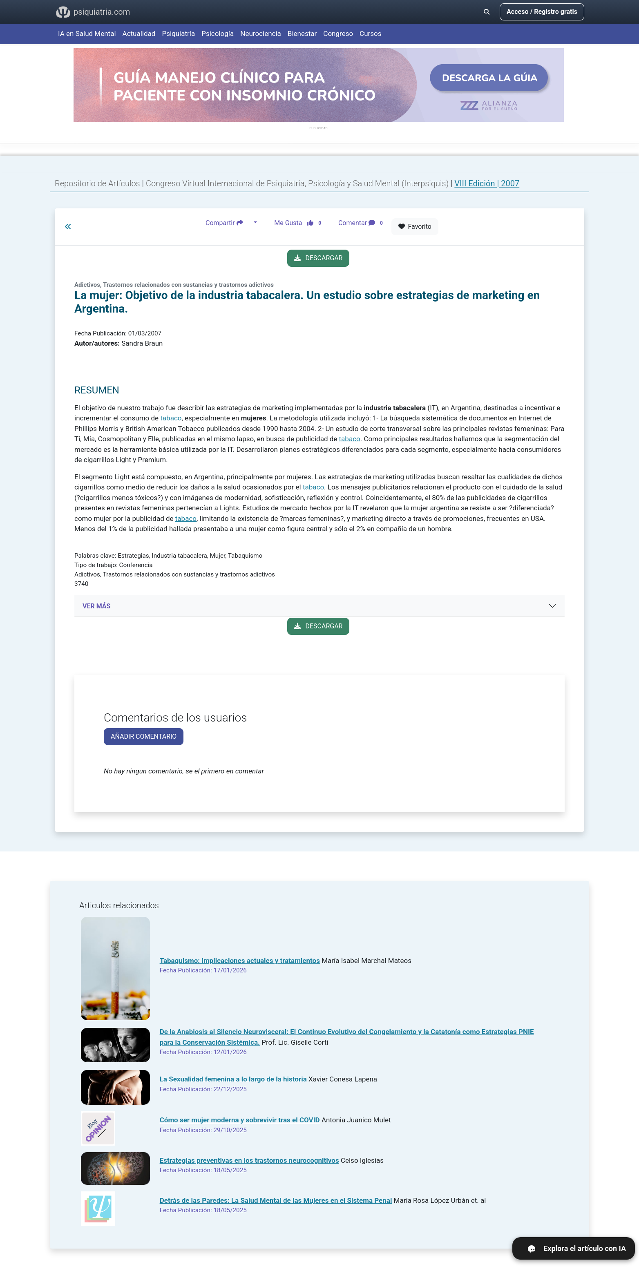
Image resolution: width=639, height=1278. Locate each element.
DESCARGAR (318, 258)
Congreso (338, 33)
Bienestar (302, 33)
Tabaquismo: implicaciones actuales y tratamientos (240, 960)
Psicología (217, 33)
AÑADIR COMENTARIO (144, 736)
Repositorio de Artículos (97, 183)
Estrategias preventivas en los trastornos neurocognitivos (249, 1160)
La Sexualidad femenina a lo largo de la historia (233, 1079)
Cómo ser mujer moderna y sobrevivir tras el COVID (240, 1120)
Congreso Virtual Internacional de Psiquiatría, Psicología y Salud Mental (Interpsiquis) (298, 183)
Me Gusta (300, 223)
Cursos (370, 33)
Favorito (414, 226)
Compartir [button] (229, 223)
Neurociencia (260, 33)
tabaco (170, 418)
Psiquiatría (178, 33)
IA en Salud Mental (87, 33)
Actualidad (139, 33)
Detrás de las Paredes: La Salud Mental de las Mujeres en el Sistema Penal (276, 1200)
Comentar (362, 223)
